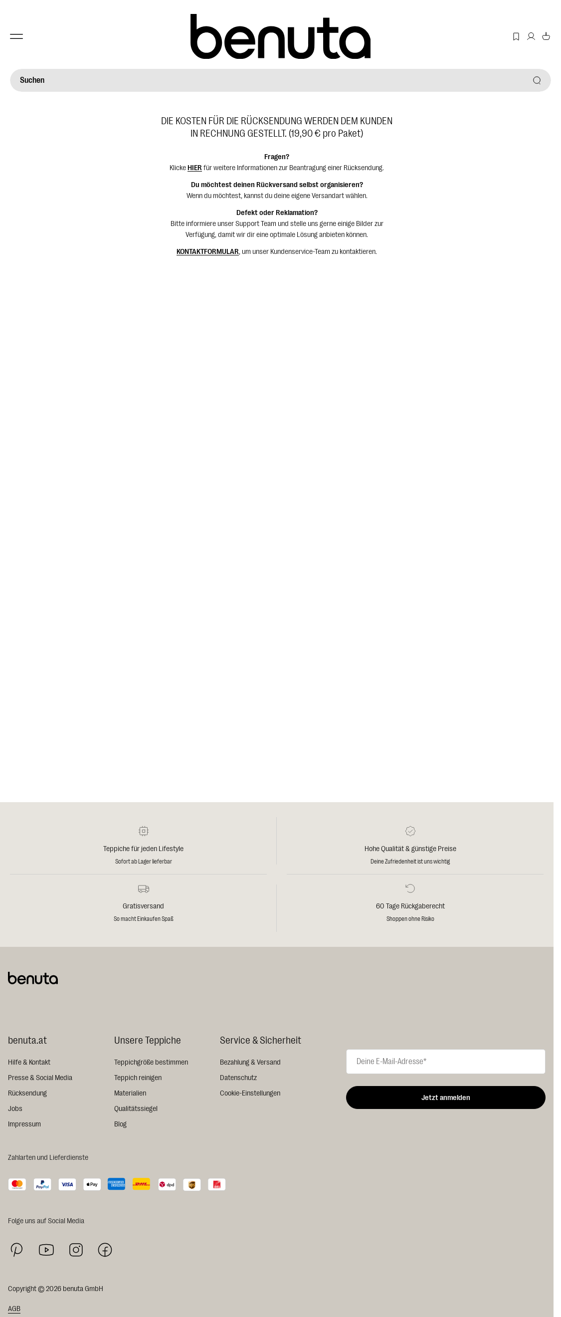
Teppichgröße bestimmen (151, 1062)
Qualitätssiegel (136, 1108)
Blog (120, 1124)
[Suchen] (280, 80)
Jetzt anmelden (445, 1098)
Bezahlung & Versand (250, 1062)
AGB (14, 1309)
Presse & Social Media (40, 1078)
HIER (194, 168)
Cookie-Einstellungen (250, 1093)
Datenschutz (238, 1078)
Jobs (15, 1108)
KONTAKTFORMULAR (208, 251)
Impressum (24, 1124)
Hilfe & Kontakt (29, 1062)
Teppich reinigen (138, 1078)
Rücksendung (27, 1093)
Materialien (130, 1093)
